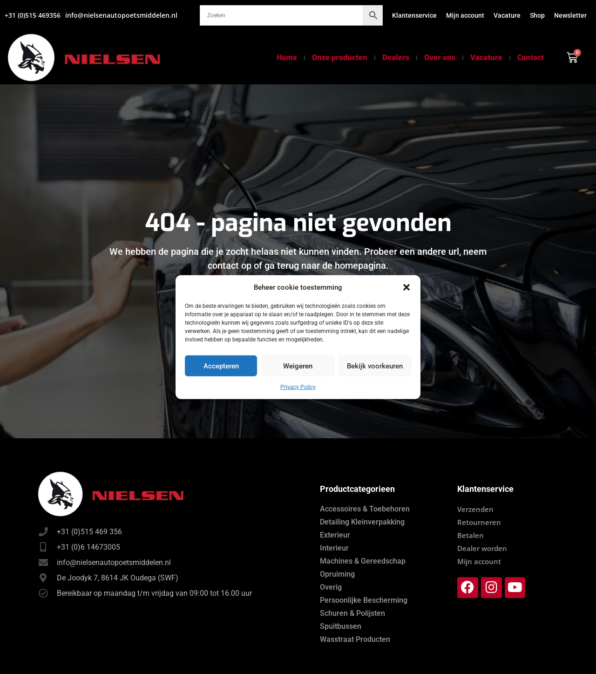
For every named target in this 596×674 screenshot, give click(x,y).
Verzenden (475, 509)
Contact (530, 57)
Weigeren (297, 365)
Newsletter (570, 15)
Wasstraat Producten (355, 639)
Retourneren (479, 522)
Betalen (470, 535)
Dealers (395, 57)
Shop (537, 15)
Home (287, 57)
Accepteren (221, 365)
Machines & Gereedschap (363, 561)
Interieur (334, 548)
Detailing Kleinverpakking (362, 521)
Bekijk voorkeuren (375, 365)
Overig (331, 587)
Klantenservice (414, 15)
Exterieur (335, 535)
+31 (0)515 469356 (33, 15)
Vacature (507, 15)
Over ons (439, 57)
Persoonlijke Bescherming (363, 600)
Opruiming (337, 574)
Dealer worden (482, 548)
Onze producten (339, 57)
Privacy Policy (298, 387)
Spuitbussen (340, 626)
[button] (406, 287)
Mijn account (465, 15)
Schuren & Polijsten (352, 613)
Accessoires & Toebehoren (365, 508)
